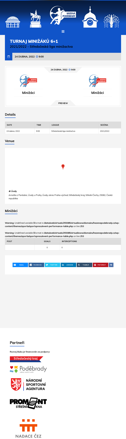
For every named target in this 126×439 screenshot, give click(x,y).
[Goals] (47, 241)
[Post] (20, 241)
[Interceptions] (90, 241)
